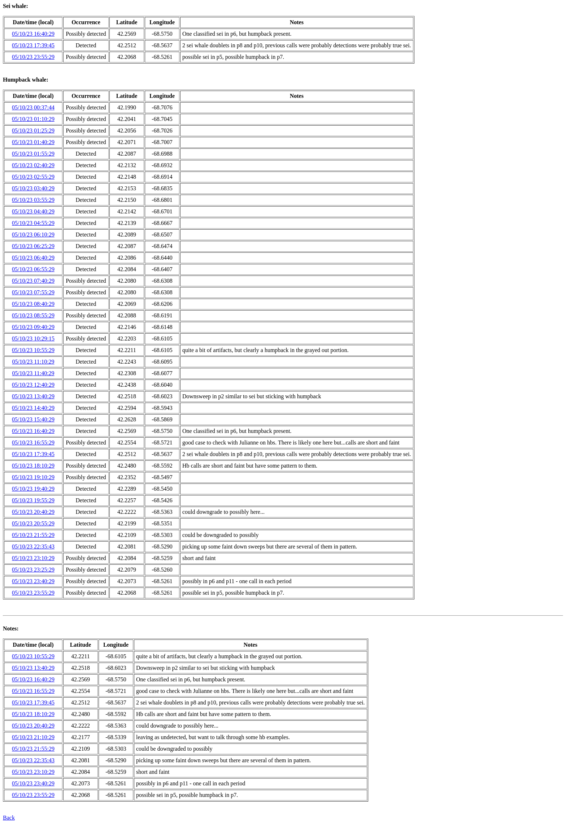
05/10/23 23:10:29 (33, 558)
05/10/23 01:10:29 (33, 119)
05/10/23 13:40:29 (33, 396)
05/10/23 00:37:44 (33, 107)
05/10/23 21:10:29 (33, 737)
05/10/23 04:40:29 (33, 211)
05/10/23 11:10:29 (33, 362)
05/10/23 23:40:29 (33, 581)
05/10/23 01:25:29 (33, 130)
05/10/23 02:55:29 (33, 177)
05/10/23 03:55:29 (33, 200)
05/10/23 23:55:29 (33, 57)
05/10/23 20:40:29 (33, 512)
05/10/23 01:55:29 (33, 154)
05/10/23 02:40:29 (33, 165)
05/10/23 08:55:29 (33, 315)
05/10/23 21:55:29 (33, 535)
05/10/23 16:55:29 (33, 442)
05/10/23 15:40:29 (33, 419)
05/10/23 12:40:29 (33, 385)
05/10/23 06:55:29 (33, 269)
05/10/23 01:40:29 (33, 142)
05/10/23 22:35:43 (33, 546)
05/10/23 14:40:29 (33, 408)
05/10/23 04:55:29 (33, 223)
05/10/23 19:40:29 (33, 489)
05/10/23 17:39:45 (33, 45)
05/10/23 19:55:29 (33, 500)
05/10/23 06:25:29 (33, 246)
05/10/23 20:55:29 (33, 523)
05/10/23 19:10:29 (33, 477)
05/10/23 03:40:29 (33, 188)
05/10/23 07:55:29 (33, 292)
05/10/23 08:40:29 (33, 304)
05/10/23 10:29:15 (33, 338)
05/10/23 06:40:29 (33, 258)
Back (9, 818)
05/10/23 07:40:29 (33, 281)
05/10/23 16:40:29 (33, 34)
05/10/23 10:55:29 (33, 350)
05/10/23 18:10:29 (33, 466)
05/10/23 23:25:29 (33, 570)
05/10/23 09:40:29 (33, 327)
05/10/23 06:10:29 (33, 234)
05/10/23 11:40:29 (33, 373)
